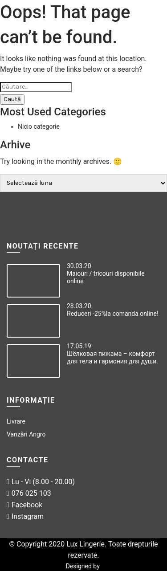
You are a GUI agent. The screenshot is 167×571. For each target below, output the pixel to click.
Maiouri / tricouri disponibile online (106, 277)
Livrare (16, 421)
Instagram (25, 516)
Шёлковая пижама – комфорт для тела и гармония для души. (112, 357)
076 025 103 (29, 493)
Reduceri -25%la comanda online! (113, 313)
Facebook (24, 505)
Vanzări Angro (26, 434)
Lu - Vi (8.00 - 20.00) (41, 481)
